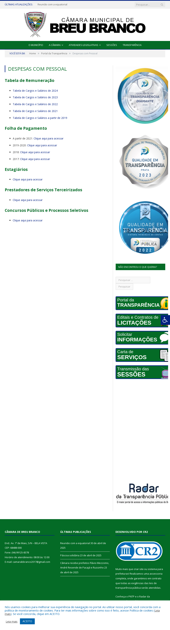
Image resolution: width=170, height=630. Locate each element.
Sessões (111, 45)
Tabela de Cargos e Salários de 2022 (35, 104)
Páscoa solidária (69, 555)
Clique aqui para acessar (48, 138)
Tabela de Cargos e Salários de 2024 (35, 90)
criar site (139, 569)
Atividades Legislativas (83, 45)
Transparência (132, 45)
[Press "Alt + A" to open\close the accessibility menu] (165, 320)
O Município (35, 45)
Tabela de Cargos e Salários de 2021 (35, 111)
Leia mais (11, 621)
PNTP (131, 596)
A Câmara (55, 45)
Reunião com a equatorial (52, 4)
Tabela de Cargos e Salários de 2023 (35, 97)
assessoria (155, 573)
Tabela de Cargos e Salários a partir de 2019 (40, 118)
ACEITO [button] (27, 621)
